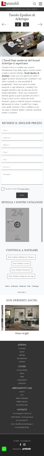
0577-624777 (23, 420)
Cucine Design (22, 370)
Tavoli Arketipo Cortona (21, 263)
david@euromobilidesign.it (24, 424)
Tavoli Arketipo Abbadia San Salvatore (21, 257)
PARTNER (22, 355)
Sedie (22, 377)
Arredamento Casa (18, 9)
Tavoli (28, 9)
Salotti (22, 392)
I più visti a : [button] (22, 292)
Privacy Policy (24, 189)
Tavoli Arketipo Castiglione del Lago (21, 276)
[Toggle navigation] (40, 3)
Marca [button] (7, 286)
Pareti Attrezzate (22, 398)
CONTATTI (22, 362)
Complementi (22, 380)
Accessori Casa (22, 405)
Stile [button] (28, 286)
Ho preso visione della (17, 189)
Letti (22, 395)
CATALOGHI (22, 383)
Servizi (22, 352)
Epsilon (34, 9)
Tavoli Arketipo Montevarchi (21, 270)
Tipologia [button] (35, 286)
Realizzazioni (22, 358)
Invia (22, 195)
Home (8, 9)
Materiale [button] (22, 286)
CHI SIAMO (22, 349)
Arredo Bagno (22, 402)
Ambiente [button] (14, 286)
